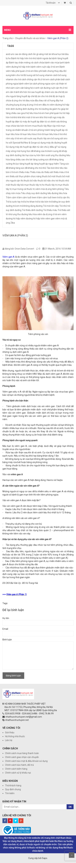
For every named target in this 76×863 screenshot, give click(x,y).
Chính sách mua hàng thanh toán (22, 753)
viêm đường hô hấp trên (32, 218)
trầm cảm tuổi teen (27, 197)
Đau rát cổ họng (47, 100)
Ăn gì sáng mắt (40, 54)
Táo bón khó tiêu (55, 168)
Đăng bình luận (13, 675)
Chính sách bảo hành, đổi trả (19, 765)
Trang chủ (7, 38)
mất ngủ (52, 117)
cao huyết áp (37, 92)
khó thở (43, 117)
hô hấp (66, 113)
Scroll (71, 855)
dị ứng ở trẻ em (34, 104)
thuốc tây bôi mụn (20, 185)
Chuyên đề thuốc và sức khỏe (30, 38)
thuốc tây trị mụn (54, 185)
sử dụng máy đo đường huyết (52, 142)
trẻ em (16, 206)
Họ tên (5, 618)
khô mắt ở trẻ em (30, 117)
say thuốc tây (40, 138)
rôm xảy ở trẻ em (14, 138)
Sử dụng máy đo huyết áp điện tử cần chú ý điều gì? (31, 147)
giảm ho (56, 109)
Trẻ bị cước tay (13, 201)
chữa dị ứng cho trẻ (15, 100)
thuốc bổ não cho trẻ (48, 180)
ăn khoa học (55, 54)
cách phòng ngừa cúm (43, 83)
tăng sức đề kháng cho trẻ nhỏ (31, 168)
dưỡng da (47, 109)
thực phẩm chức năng (30, 176)
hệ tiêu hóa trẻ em (35, 113)
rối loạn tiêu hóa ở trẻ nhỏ (54, 134)
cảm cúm (15, 88)
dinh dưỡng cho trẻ (32, 109)
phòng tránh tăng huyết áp (51, 130)
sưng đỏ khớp (60, 151)
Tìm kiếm (9, 793)
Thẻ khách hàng (13, 785)
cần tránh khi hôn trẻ (20, 92)
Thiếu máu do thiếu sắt (41, 172)
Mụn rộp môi (53, 126)
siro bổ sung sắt (55, 138)
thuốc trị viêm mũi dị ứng (39, 189)
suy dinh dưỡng (13, 155)
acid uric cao (12, 54)
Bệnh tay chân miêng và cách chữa (26, 62)
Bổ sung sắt (30, 75)
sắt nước (28, 138)
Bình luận (7, 639)
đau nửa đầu (32, 100)
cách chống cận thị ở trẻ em (35, 79)
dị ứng (23, 104)
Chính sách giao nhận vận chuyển (22, 757)
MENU (7, 30)
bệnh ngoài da (44, 58)
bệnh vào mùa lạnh (54, 62)
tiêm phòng (58, 189)
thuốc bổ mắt (49, 176)
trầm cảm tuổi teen (47, 197)
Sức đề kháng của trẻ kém (39, 151)
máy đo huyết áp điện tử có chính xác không (45, 121)
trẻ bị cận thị (63, 197)
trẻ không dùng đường (31, 206)
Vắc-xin (6, 474)
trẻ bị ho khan (28, 201)
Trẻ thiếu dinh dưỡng (32, 210)
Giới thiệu (9, 732)
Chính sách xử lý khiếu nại (18, 772)
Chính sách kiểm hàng (16, 769)
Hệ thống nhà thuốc (15, 736)
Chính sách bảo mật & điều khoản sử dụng (26, 761)
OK (70, 807)
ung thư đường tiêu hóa (25, 214)
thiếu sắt (14, 176)
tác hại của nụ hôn (31, 155)
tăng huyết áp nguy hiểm (46, 163)
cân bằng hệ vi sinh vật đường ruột (37, 88)
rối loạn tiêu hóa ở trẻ (30, 134)
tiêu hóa (63, 193)
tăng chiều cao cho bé (21, 159)
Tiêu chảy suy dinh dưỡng (34, 193)
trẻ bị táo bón (42, 201)
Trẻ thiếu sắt (64, 210)
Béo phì (38, 71)
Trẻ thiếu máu (50, 210)
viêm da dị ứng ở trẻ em (49, 214)
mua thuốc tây (39, 126)
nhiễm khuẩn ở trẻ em (26, 130)
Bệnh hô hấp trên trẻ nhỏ (23, 58)
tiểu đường (52, 193)
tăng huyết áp (26, 163)
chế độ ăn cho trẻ (39, 96)
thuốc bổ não (30, 180)
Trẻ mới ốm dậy (51, 206)
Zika (12, 222)
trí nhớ (9, 214)
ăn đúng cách (26, 54)
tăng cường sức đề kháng (45, 159)
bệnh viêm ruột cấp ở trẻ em (45, 66)
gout (23, 113)
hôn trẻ (9, 117)
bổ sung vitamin (44, 75)
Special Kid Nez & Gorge (25, 142)
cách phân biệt (57, 79)
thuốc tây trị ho (37, 185)
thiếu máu (24, 172)
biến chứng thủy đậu (53, 71)
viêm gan (50, 218)
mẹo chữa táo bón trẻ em (19, 126)
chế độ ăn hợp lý (57, 96)
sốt (10, 142)
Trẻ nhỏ (63, 206)
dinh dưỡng (16, 109)
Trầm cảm (11, 197)
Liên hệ (8, 740)
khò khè (17, 117)
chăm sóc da (50, 92)
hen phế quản (52, 113)
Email (5, 629)
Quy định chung (13, 789)
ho (61, 113)
